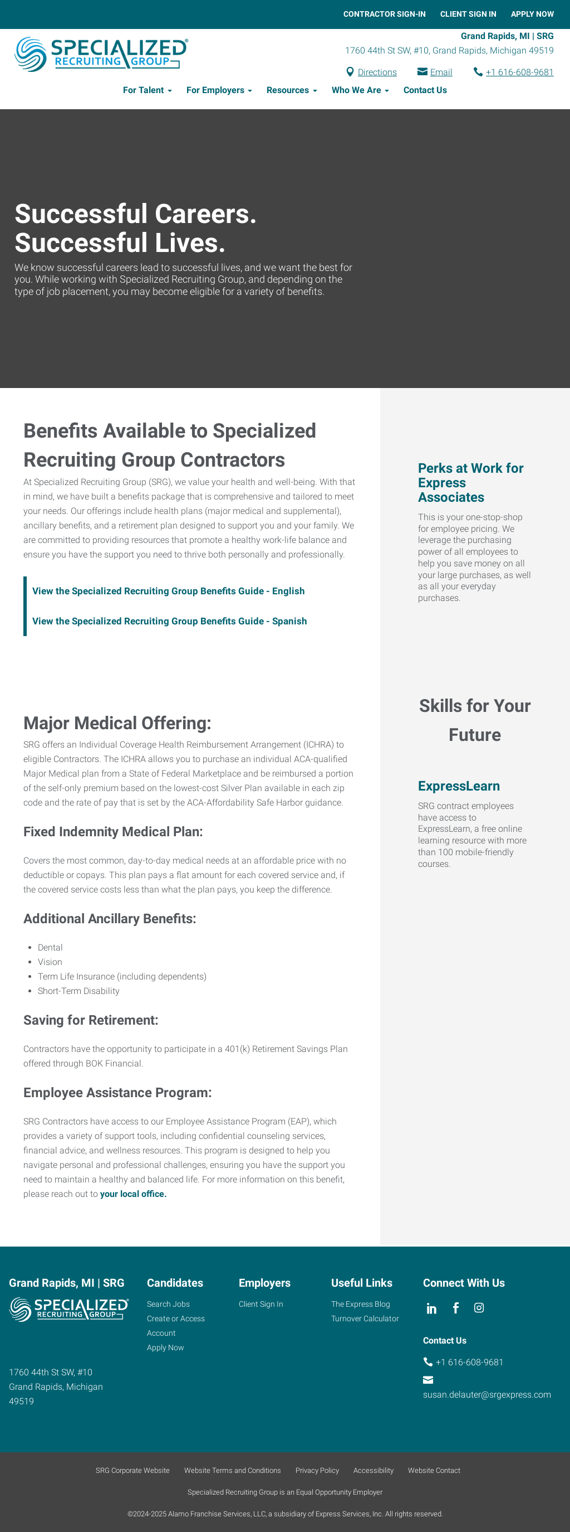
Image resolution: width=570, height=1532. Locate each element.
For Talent (143, 91)
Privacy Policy (317, 1470)
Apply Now (532, 13)
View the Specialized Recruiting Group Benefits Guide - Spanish (169, 622)
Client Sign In (468, 13)
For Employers (215, 91)
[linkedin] (432, 1308)
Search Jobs (168, 1304)
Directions (377, 72)
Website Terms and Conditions (232, 1470)
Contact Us (425, 91)
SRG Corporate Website (133, 1470)
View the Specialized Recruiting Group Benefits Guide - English (168, 592)
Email (441, 72)
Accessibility (373, 1470)
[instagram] (479, 1308)
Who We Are (356, 91)
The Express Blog (360, 1304)
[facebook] (455, 1308)
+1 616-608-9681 (520, 72)
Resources (288, 91)
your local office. (133, 1195)
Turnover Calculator (365, 1318)
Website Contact (434, 1470)
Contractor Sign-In (384, 13)
